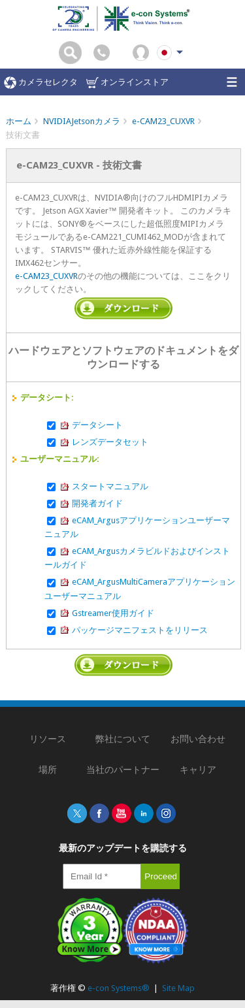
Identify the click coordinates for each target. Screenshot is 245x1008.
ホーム (18, 121)
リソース (47, 739)
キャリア (198, 769)
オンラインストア (127, 82)
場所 (48, 769)
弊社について (122, 739)
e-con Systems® (119, 988)
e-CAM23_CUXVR (163, 121)
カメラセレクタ (41, 82)
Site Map (178, 988)
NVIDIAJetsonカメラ (81, 121)
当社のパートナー (122, 769)
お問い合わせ (198, 739)
